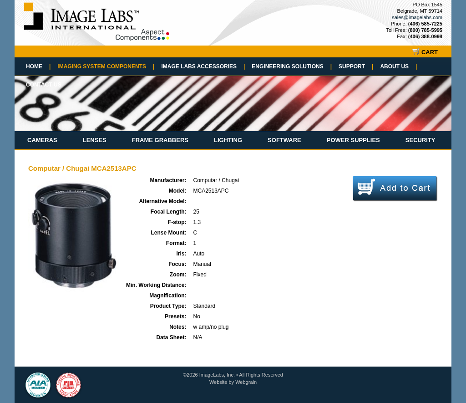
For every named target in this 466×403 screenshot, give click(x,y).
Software (284, 140)
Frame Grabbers (160, 140)
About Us (398, 66)
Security (420, 140)
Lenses (94, 140)
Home (38, 66)
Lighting (228, 140)
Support (356, 66)
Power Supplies (353, 140)
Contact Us (43, 85)
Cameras (42, 140)
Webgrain (246, 382)
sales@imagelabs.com (417, 17)
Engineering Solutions (292, 66)
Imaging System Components (105, 66)
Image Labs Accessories (203, 66)
